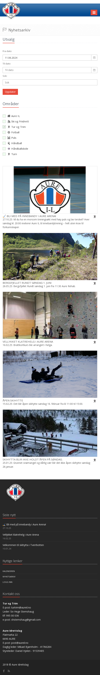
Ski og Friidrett (16, 121)
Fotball (11, 132)
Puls (9, 137)
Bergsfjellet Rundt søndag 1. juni (27, 282)
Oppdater (10, 91)
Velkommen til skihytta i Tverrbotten (23, 545)
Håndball (12, 143)
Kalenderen (9, 571)
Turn (10, 154)
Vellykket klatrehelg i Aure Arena (28, 341)
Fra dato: (7, 51)
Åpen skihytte (13, 400)
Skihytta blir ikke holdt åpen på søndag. (32, 459)
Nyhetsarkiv (9, 576)
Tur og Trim (14, 127)
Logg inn (7, 582)
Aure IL (11, 116)
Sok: (5, 75)
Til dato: (7, 63)
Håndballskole (15, 148)
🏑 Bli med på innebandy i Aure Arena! (29, 216)
